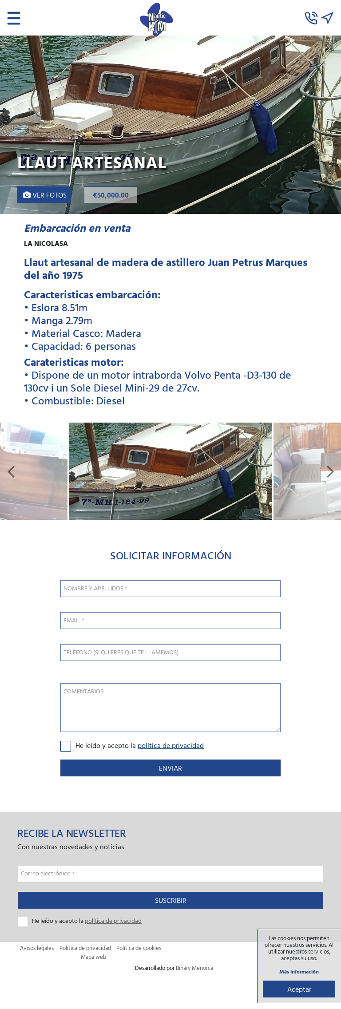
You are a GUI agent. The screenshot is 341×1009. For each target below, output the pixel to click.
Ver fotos (45, 195)
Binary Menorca (194, 969)
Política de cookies (138, 950)
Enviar (170, 769)
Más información (299, 971)
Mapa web (93, 958)
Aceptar (299, 988)
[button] (10, 472)
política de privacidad (171, 747)
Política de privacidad (85, 950)
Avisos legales (37, 950)
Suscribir (170, 902)
